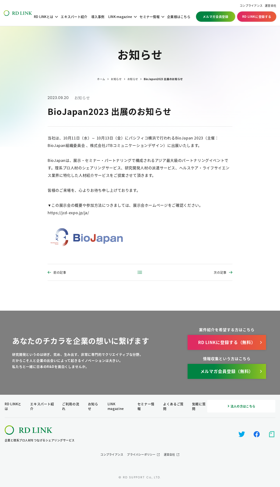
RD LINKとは (43, 16)
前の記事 (59, 272)
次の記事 (220, 272)
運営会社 (270, 5)
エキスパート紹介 (74, 16)
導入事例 (98, 16)
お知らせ (82, 97)
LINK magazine (120, 16)
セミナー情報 (150, 16)
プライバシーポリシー (141, 454)
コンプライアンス (251, 5)
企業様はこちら (178, 16)
